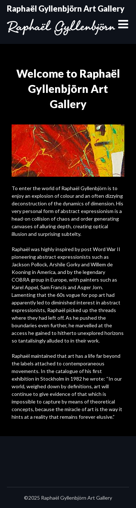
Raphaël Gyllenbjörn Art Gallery (65, 8)
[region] (68, 150)
